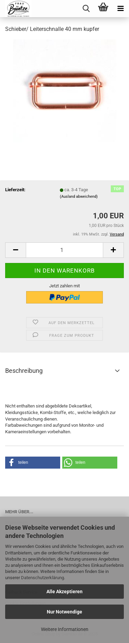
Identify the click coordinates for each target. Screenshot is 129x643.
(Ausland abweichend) (79, 196)
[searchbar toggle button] (86, 8)
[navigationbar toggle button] (120, 8)
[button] (32, 463)
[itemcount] (64, 250)
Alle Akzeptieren (64, 591)
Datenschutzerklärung (42, 577)
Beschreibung (24, 370)
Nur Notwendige (64, 612)
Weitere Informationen (64, 629)
